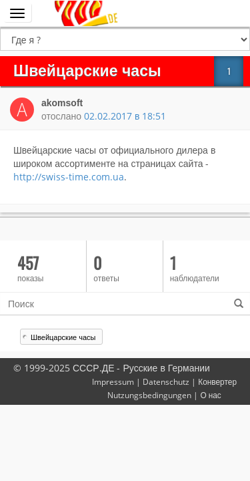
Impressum (113, 381)
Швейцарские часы (63, 337)
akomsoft (62, 103)
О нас (210, 394)
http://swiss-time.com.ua (68, 176)
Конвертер (217, 381)
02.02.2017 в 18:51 (125, 116)
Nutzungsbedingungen (149, 394)
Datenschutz (166, 381)
